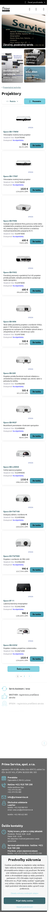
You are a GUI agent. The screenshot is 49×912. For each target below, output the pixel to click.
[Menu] (43, 9)
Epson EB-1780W (10, 131)
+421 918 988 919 (20, 807)
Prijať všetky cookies (24, 900)
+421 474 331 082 (14, 790)
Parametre (34, 101)
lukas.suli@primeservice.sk (23, 810)
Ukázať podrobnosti (24, 907)
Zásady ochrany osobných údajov (24, 893)
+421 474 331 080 (14, 792)
